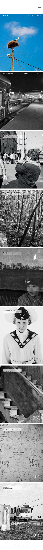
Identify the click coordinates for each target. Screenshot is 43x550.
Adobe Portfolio (24, 545)
